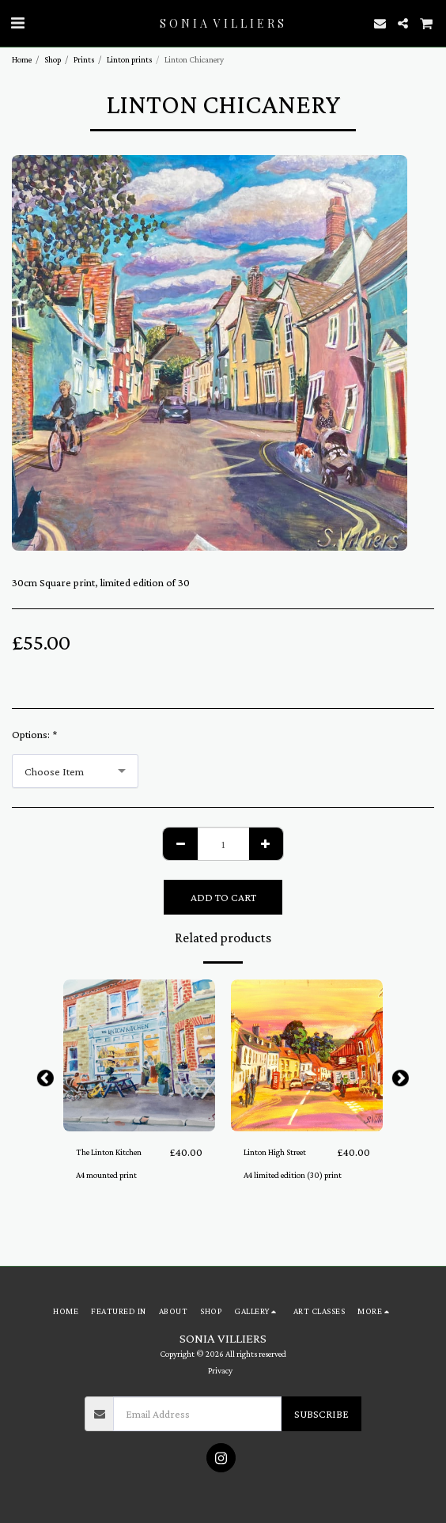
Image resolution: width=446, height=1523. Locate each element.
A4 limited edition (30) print (293, 1175)
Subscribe (321, 1413)
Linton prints (129, 59)
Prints (84, 59)
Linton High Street (275, 1152)
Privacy (220, 1370)
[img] (139, 1055)
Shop (52, 59)
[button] (17, 23)
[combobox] (75, 771)
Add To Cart (223, 897)
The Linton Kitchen (109, 1152)
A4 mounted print (106, 1175)
